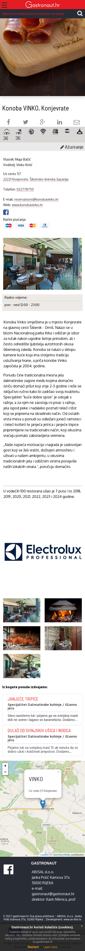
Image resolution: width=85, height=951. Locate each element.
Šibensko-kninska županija (49, 179)
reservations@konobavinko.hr (36, 199)
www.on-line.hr (72, 919)
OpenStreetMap (61, 854)
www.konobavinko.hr (27, 205)
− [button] (5, 772)
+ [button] (5, 766)
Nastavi (33, 947)
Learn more (50, 947)
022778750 (25, 189)
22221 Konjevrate (15, 179)
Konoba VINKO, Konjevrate (35, 108)
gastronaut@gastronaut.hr (53, 894)
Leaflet (44, 854)
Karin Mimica (56, 899)
